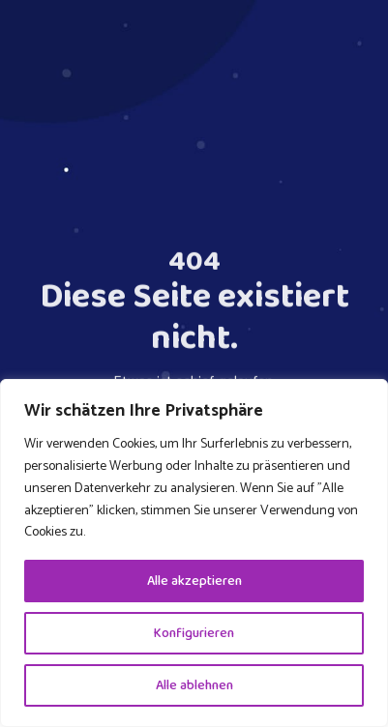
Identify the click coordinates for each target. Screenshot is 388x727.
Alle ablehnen (194, 685)
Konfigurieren (194, 633)
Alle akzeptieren (194, 581)
